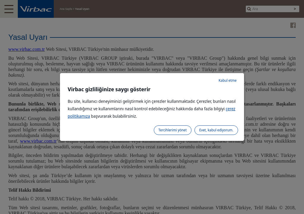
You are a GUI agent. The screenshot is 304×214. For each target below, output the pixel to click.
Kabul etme (227, 80)
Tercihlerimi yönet (173, 130)
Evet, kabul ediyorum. (216, 130)
